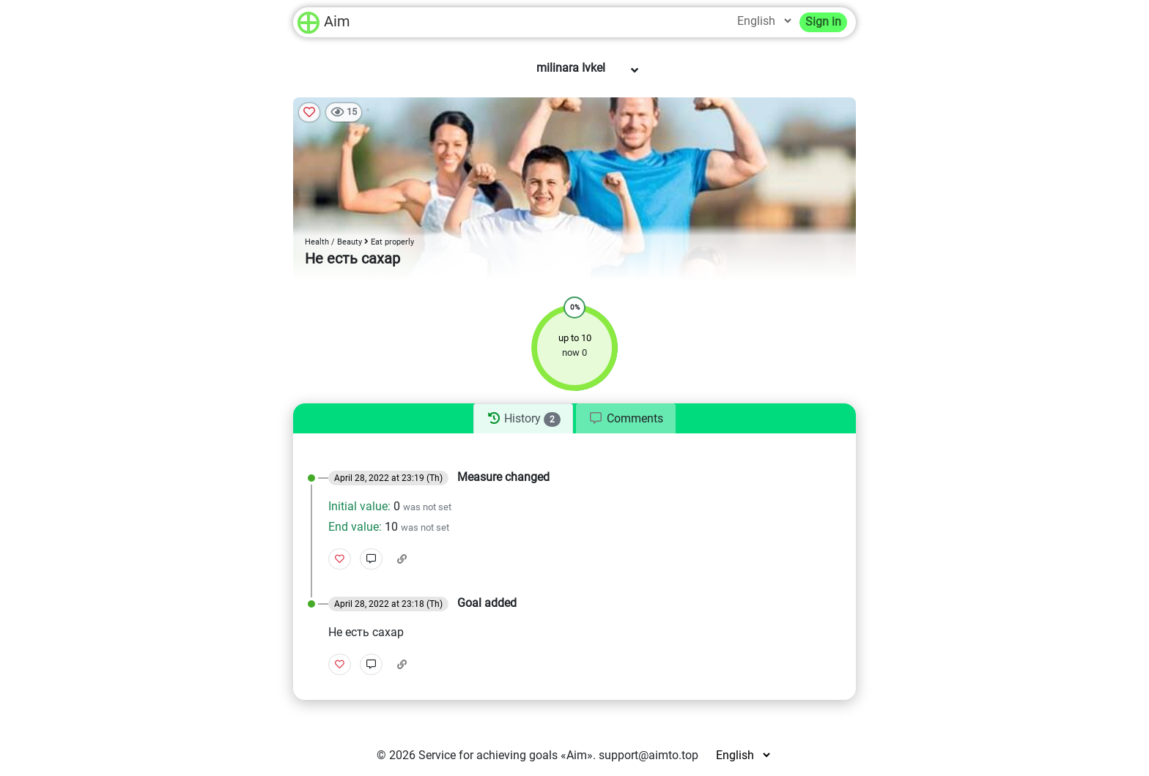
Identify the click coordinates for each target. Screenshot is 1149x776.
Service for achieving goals (488, 755)
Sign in (823, 22)
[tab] (522, 418)
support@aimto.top (648, 755)
